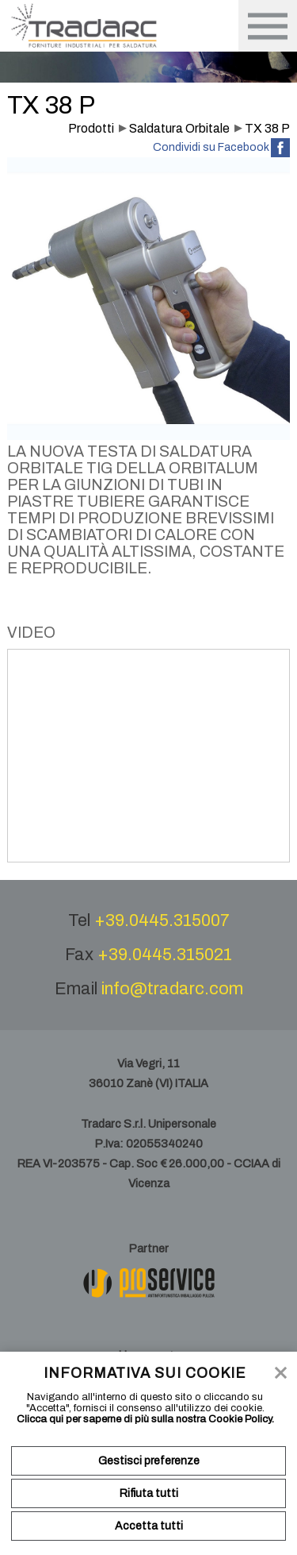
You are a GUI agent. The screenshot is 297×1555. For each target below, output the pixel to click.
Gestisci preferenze (149, 1461)
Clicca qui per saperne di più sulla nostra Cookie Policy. (145, 1419)
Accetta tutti (149, 1526)
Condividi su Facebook (211, 147)
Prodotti (91, 128)
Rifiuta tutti (149, 1493)
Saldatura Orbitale (179, 128)
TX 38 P (267, 128)
